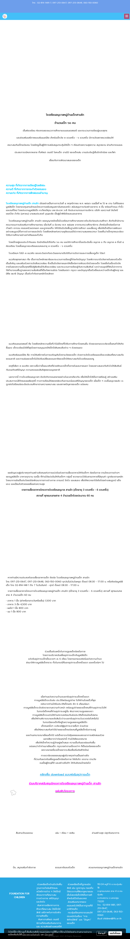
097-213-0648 (75, 2)
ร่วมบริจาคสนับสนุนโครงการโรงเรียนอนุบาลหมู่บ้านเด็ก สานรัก (65, 783)
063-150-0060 (90, 2)
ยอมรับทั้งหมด (115, 933)
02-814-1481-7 (44, 2)
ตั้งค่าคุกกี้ (101, 933)
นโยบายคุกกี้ (48, 934)
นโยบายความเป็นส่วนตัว (31, 934)
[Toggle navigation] (126, 16)
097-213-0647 (59, 2)
